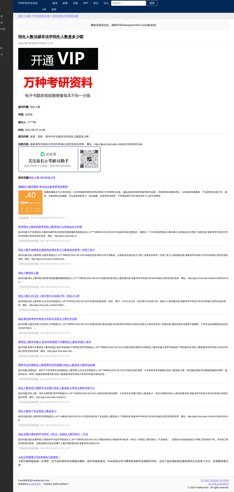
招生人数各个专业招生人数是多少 (50, 411)
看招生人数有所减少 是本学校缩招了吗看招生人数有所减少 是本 (67, 342)
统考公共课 (9, 16)
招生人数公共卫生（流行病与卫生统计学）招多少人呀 (61, 296)
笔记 (106, 3)
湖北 (41, 16)
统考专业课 (9, 22)
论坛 (116, 3)
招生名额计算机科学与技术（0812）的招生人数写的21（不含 (65, 434)
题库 (65, 3)
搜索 (162, 3)
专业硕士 (8, 42)
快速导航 (7, 3)
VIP (54, 9)
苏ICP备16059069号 (218, 484)
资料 (63, 9)
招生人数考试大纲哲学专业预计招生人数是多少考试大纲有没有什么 (69, 388)
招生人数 (47, 177)
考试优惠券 (36, 218)
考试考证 (8, 61)
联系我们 (214, 480)
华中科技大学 (54, 16)
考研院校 (8, 35)
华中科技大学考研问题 (78, 16)
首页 (33, 16)
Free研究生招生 (40, 3)
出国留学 (8, 67)
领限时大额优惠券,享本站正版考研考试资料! (56, 186)
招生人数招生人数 (41, 273)
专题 (85, 3)
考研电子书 (9, 54)
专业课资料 (9, 48)
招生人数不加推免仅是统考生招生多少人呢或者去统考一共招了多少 (69, 250)
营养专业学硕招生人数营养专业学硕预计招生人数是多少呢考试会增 (69, 365)
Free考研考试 (46, 484)
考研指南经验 (10, 29)
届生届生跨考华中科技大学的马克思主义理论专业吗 (60, 319)
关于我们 (205, 480)
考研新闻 (8, 9)
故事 (75, 3)
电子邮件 (224, 480)
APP (96, 3)
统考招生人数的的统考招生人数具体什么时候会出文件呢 (63, 227)
